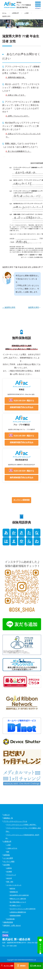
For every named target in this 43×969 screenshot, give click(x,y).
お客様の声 (7, 841)
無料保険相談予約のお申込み (21, 477)
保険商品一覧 (8, 818)
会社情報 (6, 865)
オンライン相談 (8, 861)
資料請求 (23, 965)
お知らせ (6, 815)
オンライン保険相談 (21, 500)
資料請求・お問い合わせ (12, 925)
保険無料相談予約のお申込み (21, 407)
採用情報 (6, 855)
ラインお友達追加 (40, 947)
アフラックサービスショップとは (15, 821)
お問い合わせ (37, 965)
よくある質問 (8, 858)
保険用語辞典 (8, 922)
